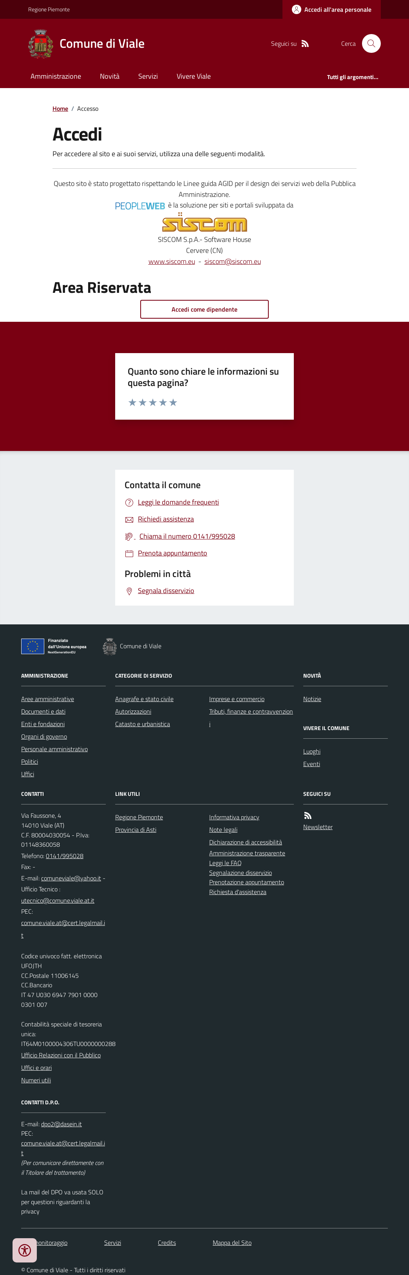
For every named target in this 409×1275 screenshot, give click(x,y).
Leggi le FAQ (225, 862)
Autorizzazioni (133, 711)
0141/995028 (64, 855)
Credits (167, 1242)
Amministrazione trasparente (247, 853)
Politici (29, 761)
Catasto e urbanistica (142, 724)
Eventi (311, 763)
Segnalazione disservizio (240, 872)
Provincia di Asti (135, 829)
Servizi (148, 76)
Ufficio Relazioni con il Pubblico (61, 1055)
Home (60, 108)
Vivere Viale (194, 76)
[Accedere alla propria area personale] (331, 9)
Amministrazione (56, 76)
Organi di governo (44, 736)
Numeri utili (36, 1080)
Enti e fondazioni (43, 724)
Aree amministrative (47, 698)
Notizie (312, 698)
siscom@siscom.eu (232, 261)
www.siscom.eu (171, 261)
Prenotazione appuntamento (246, 882)
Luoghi (311, 751)
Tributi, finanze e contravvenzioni (251, 718)
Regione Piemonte (49, 9)
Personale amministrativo (54, 749)
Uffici (27, 774)
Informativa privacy (234, 817)
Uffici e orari (36, 1067)
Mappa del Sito (232, 1242)
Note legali (223, 829)
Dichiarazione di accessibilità (245, 842)
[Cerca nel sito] (368, 43)
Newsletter (318, 826)
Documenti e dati (43, 711)
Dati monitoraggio (44, 1242)
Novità (109, 76)
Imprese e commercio (236, 698)
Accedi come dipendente (204, 309)
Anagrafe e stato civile (144, 698)
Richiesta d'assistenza (237, 891)
